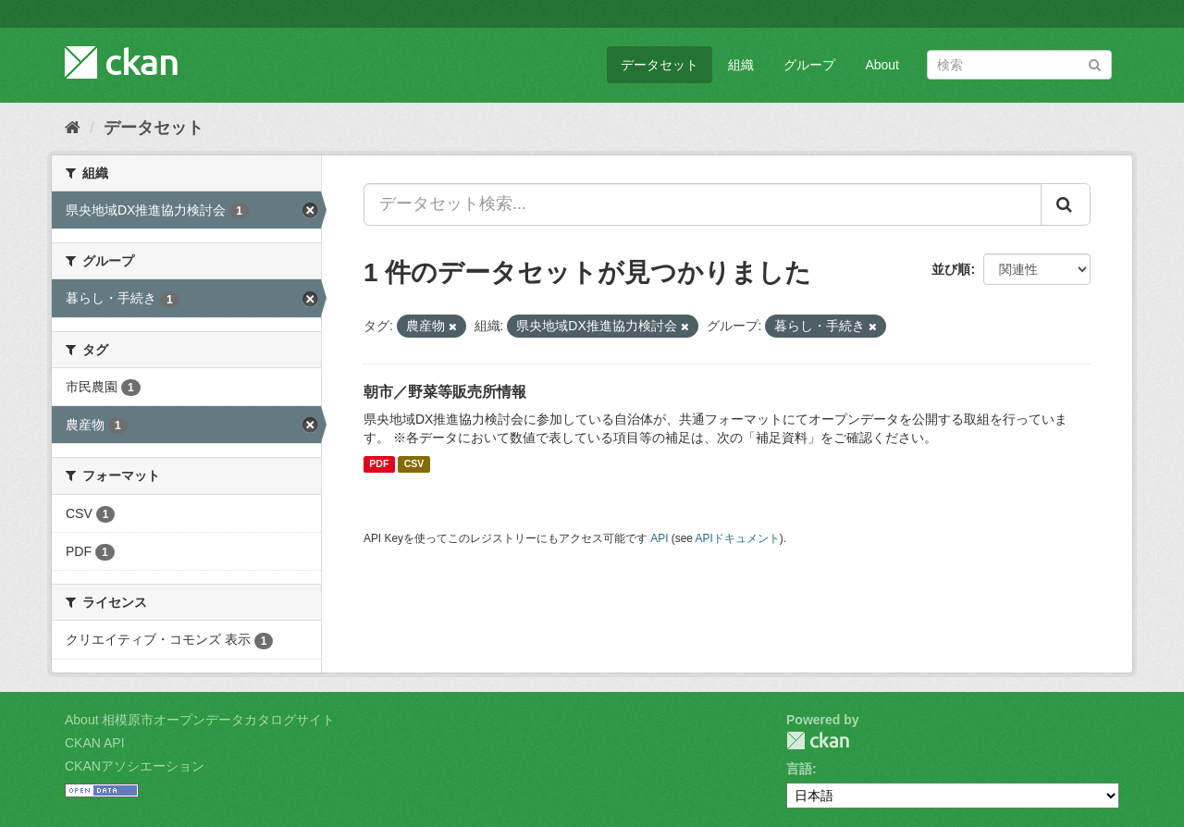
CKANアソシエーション (134, 766)
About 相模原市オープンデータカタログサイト (200, 719)
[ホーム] (72, 127)
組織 (741, 64)
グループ (809, 64)
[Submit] (1095, 63)
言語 (799, 768)
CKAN (817, 740)
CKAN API (95, 742)
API (659, 538)
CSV (414, 464)
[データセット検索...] (703, 204)
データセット (659, 64)
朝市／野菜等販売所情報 (445, 392)
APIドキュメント (738, 538)
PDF (378, 464)
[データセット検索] (1019, 65)
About (882, 64)
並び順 (950, 269)
